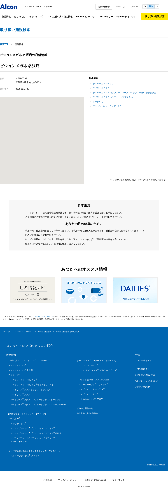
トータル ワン (99, 102)
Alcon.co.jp (120, 6)
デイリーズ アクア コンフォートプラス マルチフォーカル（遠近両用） (125, 93)
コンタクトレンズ (39, 316)
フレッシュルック (89, 365)
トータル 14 (14, 419)
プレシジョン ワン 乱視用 (20, 370)
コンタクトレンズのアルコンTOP (29, 346)
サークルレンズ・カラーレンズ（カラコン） (97, 360)
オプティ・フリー (89, 394)
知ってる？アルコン (146, 380)
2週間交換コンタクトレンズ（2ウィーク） (27, 414)
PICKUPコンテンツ (85, 16)
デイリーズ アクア (101, 88)
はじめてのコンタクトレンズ (28, 16)
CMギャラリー (105, 16)
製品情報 (6, 16)
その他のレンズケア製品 (92, 399)
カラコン (50, 316)
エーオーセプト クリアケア (94, 384)
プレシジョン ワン (17, 365)
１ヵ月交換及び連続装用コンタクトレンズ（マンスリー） (34, 451)
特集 (137, 354)
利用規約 (48, 480)
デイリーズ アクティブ (103, 84)
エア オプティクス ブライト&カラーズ (99, 370)
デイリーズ (14, 375)
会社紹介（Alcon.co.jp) (95, 480)
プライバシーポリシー (68, 480)
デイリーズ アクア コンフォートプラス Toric (113, 97)
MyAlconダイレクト (126, 16)
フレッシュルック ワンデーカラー (108, 106)
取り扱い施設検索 (155, 16)
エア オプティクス (17, 423)
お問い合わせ (104, 7)
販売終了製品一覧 (85, 408)
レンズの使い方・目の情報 (59, 16)
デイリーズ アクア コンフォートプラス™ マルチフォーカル (39, 404)
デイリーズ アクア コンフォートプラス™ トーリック (36, 399)
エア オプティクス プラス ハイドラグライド (33, 428)
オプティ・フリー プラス (93, 389)
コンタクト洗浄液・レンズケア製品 (93, 379)
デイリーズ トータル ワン (24, 380)
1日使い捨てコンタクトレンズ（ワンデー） (28, 360)
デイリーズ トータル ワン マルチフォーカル (33, 385)
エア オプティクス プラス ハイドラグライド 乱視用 (36, 433)
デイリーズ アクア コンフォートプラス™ (31, 390)
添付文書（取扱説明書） (88, 413)
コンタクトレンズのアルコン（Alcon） (37, 6)
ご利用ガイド (142, 368)
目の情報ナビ (145, 360)
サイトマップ (118, 480)
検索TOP (4, 44)
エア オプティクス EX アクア (26, 456)
